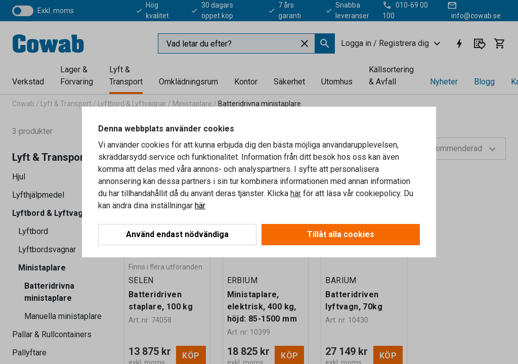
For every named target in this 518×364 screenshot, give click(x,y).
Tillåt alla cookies (340, 234)
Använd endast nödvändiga (177, 234)
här (295, 193)
